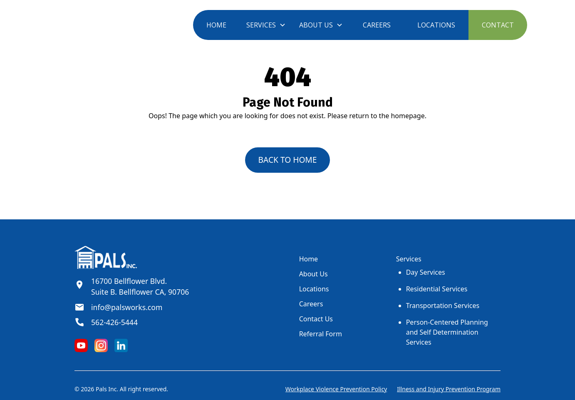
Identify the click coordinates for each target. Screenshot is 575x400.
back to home (287, 159)
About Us (313, 273)
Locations (314, 288)
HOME (216, 25)
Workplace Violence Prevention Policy (336, 389)
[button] (266, 25)
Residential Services (437, 288)
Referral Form (320, 333)
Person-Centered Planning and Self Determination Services (447, 332)
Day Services (425, 272)
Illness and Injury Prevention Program (449, 389)
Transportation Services (442, 305)
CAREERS (377, 25)
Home (308, 258)
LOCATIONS (436, 25)
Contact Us (316, 318)
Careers (311, 303)
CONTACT (498, 25)
